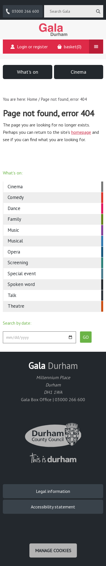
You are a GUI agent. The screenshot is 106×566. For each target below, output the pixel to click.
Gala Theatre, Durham (53, 30)
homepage (81, 132)
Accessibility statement (53, 507)
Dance (14, 208)
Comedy (16, 197)
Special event (22, 273)
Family (14, 219)
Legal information (53, 491)
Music (13, 230)
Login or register (29, 46)
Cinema (78, 72)
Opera (14, 252)
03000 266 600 (22, 11)
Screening (18, 262)
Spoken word (21, 284)
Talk (12, 295)
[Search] (98, 11)
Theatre (16, 306)
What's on (27, 72)
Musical (15, 241)
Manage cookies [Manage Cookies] (53, 550)
